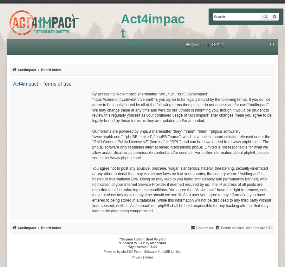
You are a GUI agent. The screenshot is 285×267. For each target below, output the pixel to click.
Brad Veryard (155, 239)
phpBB (126, 251)
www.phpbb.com (247, 142)
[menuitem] (217, 45)
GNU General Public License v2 (120, 142)
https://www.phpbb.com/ (120, 158)
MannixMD (158, 243)
